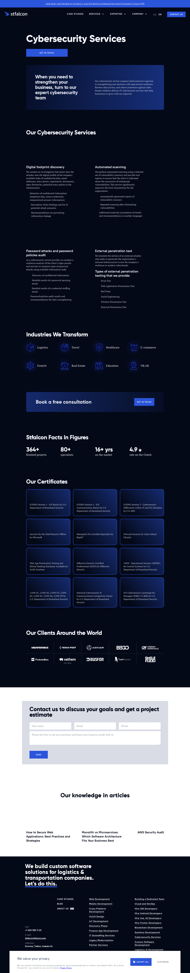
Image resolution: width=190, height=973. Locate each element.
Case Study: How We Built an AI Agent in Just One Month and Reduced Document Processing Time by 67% (95, 3)
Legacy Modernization (101, 940)
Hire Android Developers (148, 913)
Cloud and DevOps (145, 903)
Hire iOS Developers (146, 908)
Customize (163, 962)
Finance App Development (103, 930)
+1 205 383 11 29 (33, 930)
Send (38, 754)
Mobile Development (100, 903)
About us (65, 908)
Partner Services (98, 945)
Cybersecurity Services (148, 937)
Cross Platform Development (97, 910)
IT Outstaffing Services (102, 935)
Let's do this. (41, 883)
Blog (60, 903)
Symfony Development (147, 932)
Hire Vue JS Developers (148, 918)
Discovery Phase (98, 925)
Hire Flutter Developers (148, 922)
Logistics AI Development (149, 949)
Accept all (141, 962)
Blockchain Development (149, 927)
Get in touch (47, 53)
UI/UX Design (96, 916)
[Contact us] (176, 14)
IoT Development (98, 921)
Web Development (99, 899)
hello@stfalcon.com (35, 938)
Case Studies (75, 13)
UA (154, 14)
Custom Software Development (144, 943)
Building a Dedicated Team (149, 899)
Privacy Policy (66, 968)
